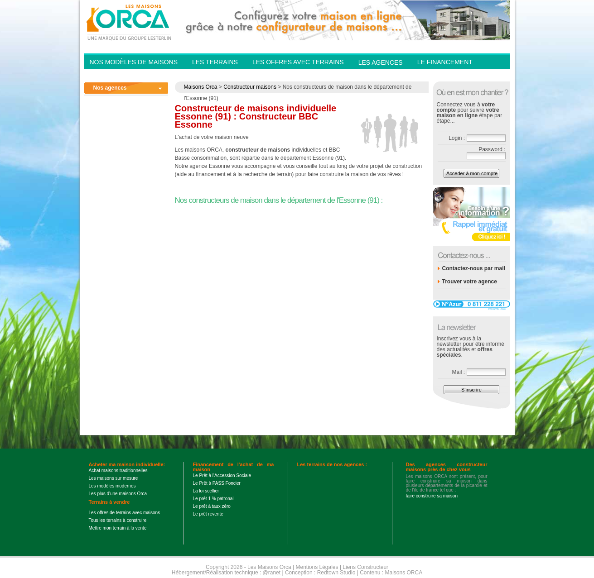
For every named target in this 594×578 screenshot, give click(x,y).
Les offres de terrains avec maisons (124, 512)
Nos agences (110, 88)
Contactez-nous (446, 75)
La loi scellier (206, 490)
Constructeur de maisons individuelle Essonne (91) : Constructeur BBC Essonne (256, 116)
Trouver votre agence (469, 281)
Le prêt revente (208, 513)
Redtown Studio (336, 572)
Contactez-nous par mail (473, 268)
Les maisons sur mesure (113, 478)
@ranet (272, 572)
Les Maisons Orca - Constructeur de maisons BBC (129, 21)
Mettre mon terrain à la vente (118, 527)
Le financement (445, 62)
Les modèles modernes (112, 485)
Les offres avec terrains (298, 62)
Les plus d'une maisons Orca (118, 493)
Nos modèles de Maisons (134, 62)
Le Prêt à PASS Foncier (217, 483)
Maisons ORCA (404, 572)
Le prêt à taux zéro (212, 506)
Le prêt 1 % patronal (213, 498)
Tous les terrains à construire (118, 520)
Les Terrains (215, 62)
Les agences (380, 62)
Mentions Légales (316, 567)
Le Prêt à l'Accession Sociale (222, 475)
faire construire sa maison (432, 495)
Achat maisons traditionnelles (118, 470)
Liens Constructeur (365, 567)
